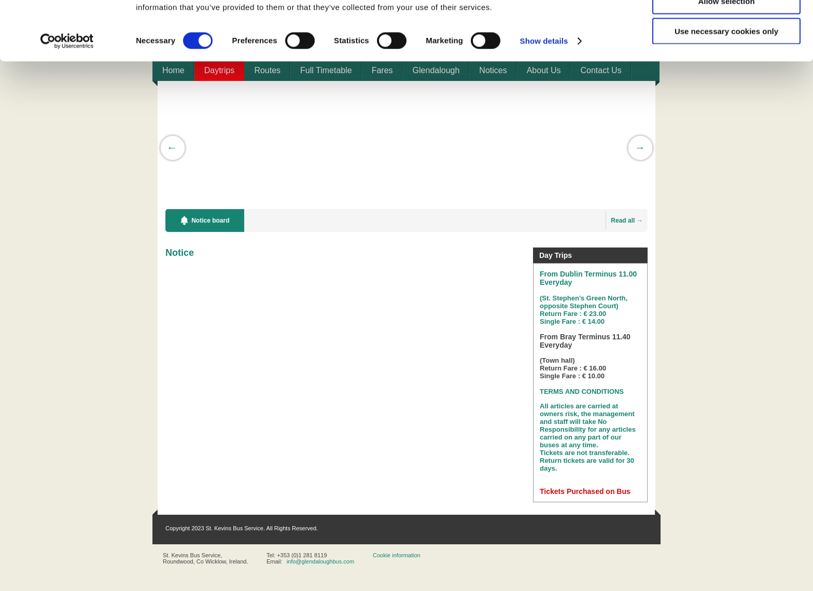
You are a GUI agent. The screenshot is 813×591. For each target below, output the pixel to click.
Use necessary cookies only (726, 86)
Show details (544, 96)
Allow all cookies (726, 25)
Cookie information (396, 555)
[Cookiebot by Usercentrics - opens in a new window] (67, 96)
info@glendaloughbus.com (320, 561)
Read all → (626, 220)
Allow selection (726, 56)
